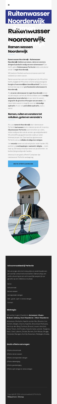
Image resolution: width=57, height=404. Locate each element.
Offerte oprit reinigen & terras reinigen (19, 369)
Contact (10, 303)
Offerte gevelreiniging (14, 365)
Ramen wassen (12, 291)
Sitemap (21, 397)
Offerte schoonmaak (14, 350)
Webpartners (12, 397)
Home (9, 284)
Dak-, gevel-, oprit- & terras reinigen (19, 299)
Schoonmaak (11, 288)
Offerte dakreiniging (13, 362)
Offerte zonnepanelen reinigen (17, 358)
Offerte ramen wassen (14, 354)
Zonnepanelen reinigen (15, 295)
